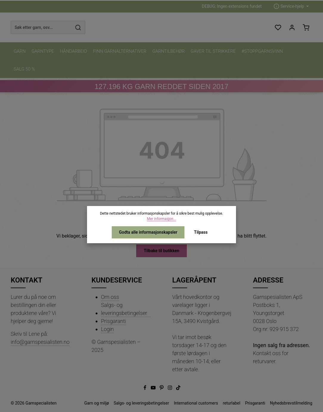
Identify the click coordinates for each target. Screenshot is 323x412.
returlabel (231, 403)
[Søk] (78, 27)
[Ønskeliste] (277, 27)
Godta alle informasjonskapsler (148, 232)
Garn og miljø (96, 403)
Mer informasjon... (161, 219)
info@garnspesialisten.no (40, 342)
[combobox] (41, 27)
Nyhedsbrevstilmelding (291, 403)
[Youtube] (154, 388)
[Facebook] (145, 388)
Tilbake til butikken (161, 250)
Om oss (110, 297)
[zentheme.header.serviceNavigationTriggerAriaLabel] (291, 6)
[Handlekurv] (305, 27)
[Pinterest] (162, 388)
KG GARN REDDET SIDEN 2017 (161, 86)
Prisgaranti (113, 321)
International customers (196, 403)
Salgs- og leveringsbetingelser (124, 309)
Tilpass (201, 232)
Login (107, 329)
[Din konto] (291, 27)
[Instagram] (170, 388)
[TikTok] (178, 388)
